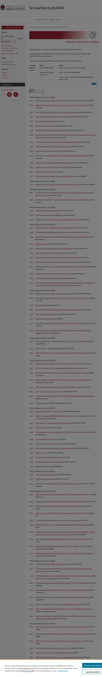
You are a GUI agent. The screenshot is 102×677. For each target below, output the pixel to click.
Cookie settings (26, 671)
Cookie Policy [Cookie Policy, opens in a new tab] (63, 671)
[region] (51, 668)
